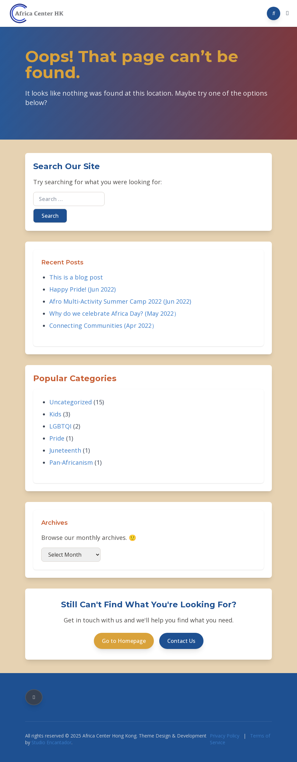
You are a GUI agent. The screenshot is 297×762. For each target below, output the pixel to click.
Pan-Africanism (71, 462)
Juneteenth (65, 450)
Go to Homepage (124, 641)
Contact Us (181, 641)
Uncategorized (70, 402)
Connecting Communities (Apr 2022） (103, 325)
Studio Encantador (51, 742)
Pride (56, 438)
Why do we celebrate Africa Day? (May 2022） (114, 313)
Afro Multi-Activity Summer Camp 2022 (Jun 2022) (120, 301)
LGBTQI (60, 426)
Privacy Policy (224, 735)
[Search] (273, 13)
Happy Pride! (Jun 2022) (82, 289)
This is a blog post (76, 277)
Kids (55, 414)
